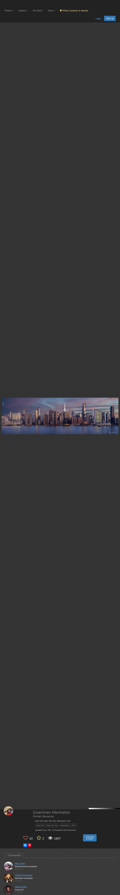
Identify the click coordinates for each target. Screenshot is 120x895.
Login (98, 18)
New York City (52, 825)
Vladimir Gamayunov (23, 875)
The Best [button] (37, 11)
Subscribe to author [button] (90, 838)
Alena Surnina (21, 887)
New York (40, 825)
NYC (73, 825)
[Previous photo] (3, 403)
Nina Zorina (20, 863)
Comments (14, 855)
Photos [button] (9, 11)
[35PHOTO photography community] (17, 4)
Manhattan (65, 825)
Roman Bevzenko (43, 816)
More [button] (51, 11)
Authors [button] (23, 11)
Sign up (110, 18)
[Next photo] (117, 403)
